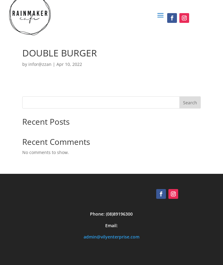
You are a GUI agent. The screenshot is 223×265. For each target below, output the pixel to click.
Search (190, 103)
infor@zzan (40, 64)
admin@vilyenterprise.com (111, 237)
